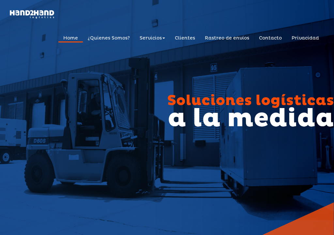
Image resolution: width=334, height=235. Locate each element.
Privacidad (305, 38)
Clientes (185, 38)
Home (70, 38)
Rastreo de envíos (227, 38)
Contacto (270, 38)
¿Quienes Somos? (109, 38)
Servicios (152, 38)
